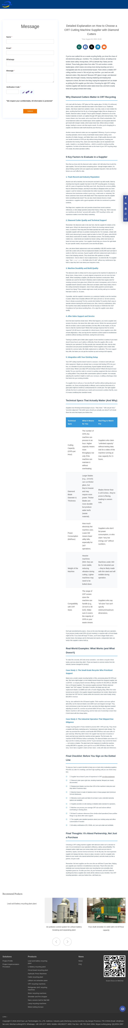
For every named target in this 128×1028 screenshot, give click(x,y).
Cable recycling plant (35, 977)
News (81, 957)
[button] (68, 942)
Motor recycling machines (37, 993)
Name (9, 37)
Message (10, 71)
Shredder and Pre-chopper (37, 997)
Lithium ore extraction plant (37, 980)
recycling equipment (108, 776)
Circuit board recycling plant (38, 970)
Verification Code (13, 87)
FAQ (80, 964)
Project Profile (7, 961)
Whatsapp (10, 59)
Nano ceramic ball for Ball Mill (38, 1000)
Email (9, 48)
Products (32, 957)
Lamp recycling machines (37, 1003)
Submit (30, 111)
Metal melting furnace (35, 1007)
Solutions (7, 957)
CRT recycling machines (36, 984)
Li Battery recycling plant (37, 967)
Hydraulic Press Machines (37, 974)
